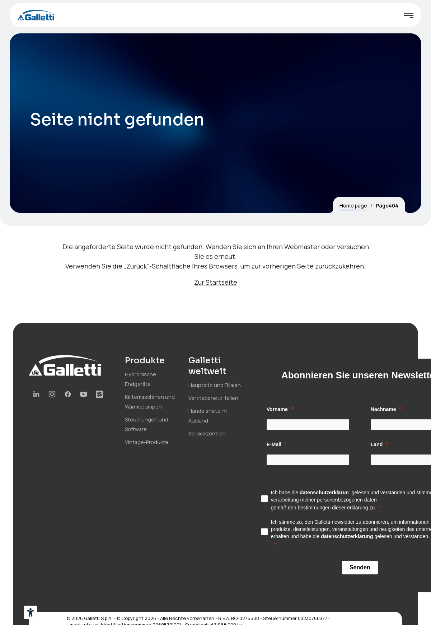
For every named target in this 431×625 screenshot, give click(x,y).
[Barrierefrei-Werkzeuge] (30, 612)
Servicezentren (207, 433)
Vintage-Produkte (146, 442)
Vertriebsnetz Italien (213, 398)
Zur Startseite (215, 282)
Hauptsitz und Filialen (214, 385)
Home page (353, 205)
